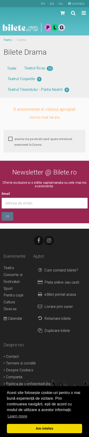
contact (76, 3)
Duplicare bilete (53, 330)
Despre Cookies (18, 370)
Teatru (8, 40)
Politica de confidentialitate (27, 384)
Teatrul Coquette (25, 79)
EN (52, 3)
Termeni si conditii (20, 363)
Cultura (9, 302)
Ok (7, 216)
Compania (13, 377)
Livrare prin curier (54, 306)
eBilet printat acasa (56, 294)
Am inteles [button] (44, 428)
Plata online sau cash (58, 282)
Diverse (10, 309)
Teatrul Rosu (38, 68)
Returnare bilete (53, 318)
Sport (8, 288)
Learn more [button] (17, 416)
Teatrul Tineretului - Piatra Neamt (38, 89)
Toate (12, 68)
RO (43, 3)
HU (61, 3)
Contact (11, 356)
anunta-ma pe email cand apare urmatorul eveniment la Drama (40, 141)
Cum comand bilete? (57, 270)
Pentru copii (13, 295)
